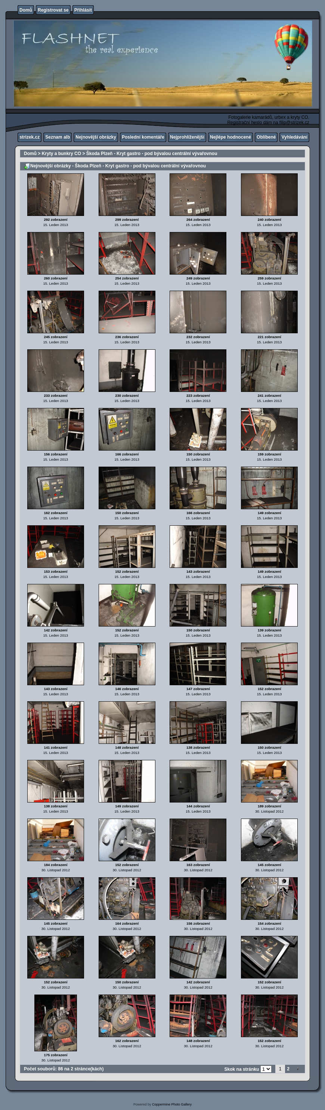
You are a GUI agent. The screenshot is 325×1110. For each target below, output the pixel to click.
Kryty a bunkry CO (61, 153)
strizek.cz (29, 137)
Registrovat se (53, 10)
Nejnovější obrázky (95, 137)
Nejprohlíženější (187, 137)
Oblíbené (266, 137)
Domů (25, 10)
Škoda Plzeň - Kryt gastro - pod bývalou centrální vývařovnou (151, 153)
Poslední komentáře (143, 137)
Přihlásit (83, 10)
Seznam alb (57, 137)
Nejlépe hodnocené (230, 137)
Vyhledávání (294, 137)
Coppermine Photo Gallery (172, 1104)
